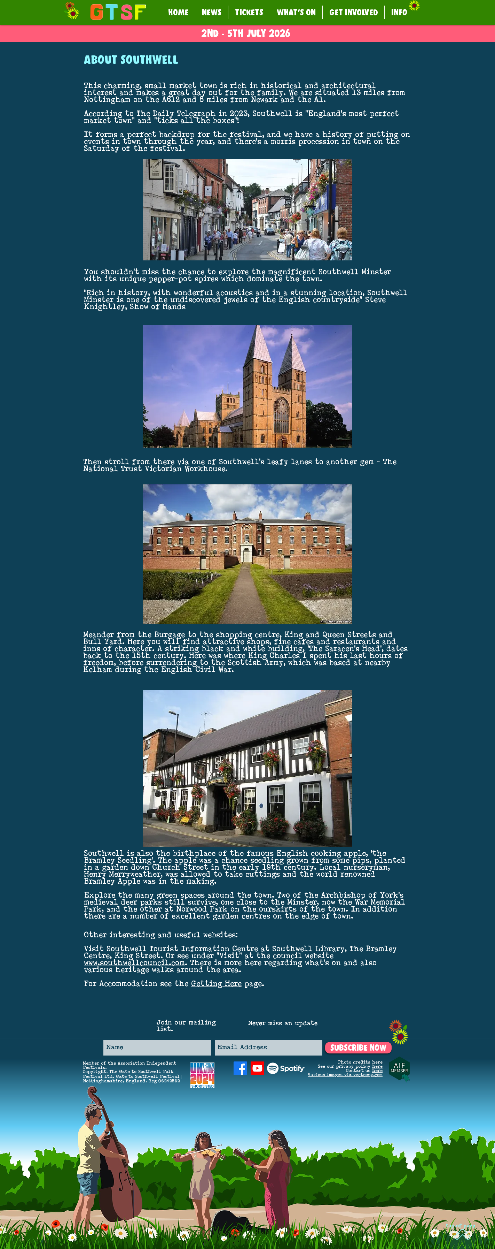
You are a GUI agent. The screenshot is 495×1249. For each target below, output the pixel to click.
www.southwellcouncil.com (134, 963)
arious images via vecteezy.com (347, 1075)
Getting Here (216, 984)
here (377, 1062)
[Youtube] (257, 1068)
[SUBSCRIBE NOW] (358, 1047)
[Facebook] (240, 1068)
